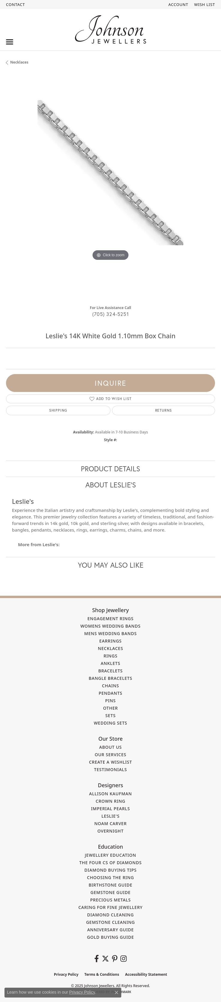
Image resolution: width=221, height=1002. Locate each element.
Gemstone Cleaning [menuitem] (110, 922)
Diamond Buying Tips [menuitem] (110, 870)
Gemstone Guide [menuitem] (110, 892)
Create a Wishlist (110, 762)
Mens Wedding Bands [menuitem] (110, 633)
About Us (110, 747)
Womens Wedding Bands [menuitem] (110, 626)
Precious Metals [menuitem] (110, 900)
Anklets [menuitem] (110, 663)
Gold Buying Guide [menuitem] (110, 937)
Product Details (110, 468)
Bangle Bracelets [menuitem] (110, 678)
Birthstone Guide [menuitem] (110, 885)
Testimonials (110, 769)
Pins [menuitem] (110, 700)
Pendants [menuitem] (110, 693)
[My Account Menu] (178, 4)
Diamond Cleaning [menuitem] (110, 915)
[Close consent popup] (116, 992)
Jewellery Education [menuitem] (110, 855)
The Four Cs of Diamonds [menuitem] (110, 862)
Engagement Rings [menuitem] (110, 618)
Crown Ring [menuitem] (110, 801)
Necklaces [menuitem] (110, 648)
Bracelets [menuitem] (110, 671)
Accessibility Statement (146, 974)
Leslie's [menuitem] (111, 816)
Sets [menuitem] (110, 715)
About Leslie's (110, 485)
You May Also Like (110, 565)
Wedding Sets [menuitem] (110, 723)
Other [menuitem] (110, 708)
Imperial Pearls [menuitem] (110, 808)
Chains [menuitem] (110, 685)
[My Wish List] (204, 4)
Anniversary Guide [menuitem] (110, 929)
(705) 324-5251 (110, 314)
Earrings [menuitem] (110, 641)
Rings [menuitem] (111, 656)
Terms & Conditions (101, 974)
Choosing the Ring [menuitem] (110, 877)
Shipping (58, 410)
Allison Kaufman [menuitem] (110, 793)
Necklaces (19, 62)
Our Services (110, 754)
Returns (163, 410)
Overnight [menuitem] (110, 831)
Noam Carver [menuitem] (110, 823)
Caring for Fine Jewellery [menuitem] (110, 907)
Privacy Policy (66, 974)
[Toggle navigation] (9, 41)
